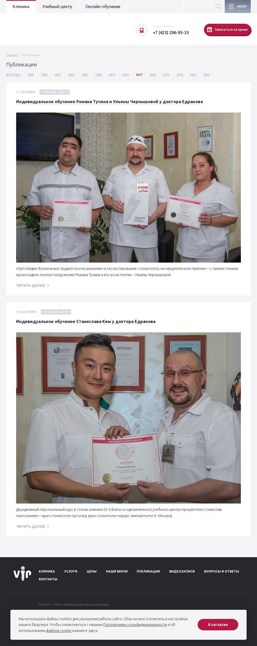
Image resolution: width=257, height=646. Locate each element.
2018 (125, 74)
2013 (193, 74)
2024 (44, 74)
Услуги (70, 571)
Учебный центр (57, 6)
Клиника (21, 6)
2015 (166, 74)
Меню (242, 6)
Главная (12, 55)
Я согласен (218, 625)
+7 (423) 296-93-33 (171, 32)
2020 (98, 74)
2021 (85, 74)
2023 (58, 74)
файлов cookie (58, 631)
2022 (71, 74)
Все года (13, 74)
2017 (139, 74)
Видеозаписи (182, 571)
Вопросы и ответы (221, 571)
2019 (112, 74)
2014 (180, 74)
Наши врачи (117, 571)
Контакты (48, 579)
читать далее (30, 285)
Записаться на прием (227, 29)
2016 (152, 74)
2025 (31, 74)
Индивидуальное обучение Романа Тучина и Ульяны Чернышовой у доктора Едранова (109, 101)
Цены (92, 571)
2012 (207, 74)
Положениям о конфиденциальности (135, 625)
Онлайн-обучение (102, 6)
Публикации (31, 55)
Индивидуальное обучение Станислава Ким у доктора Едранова (85, 321)
